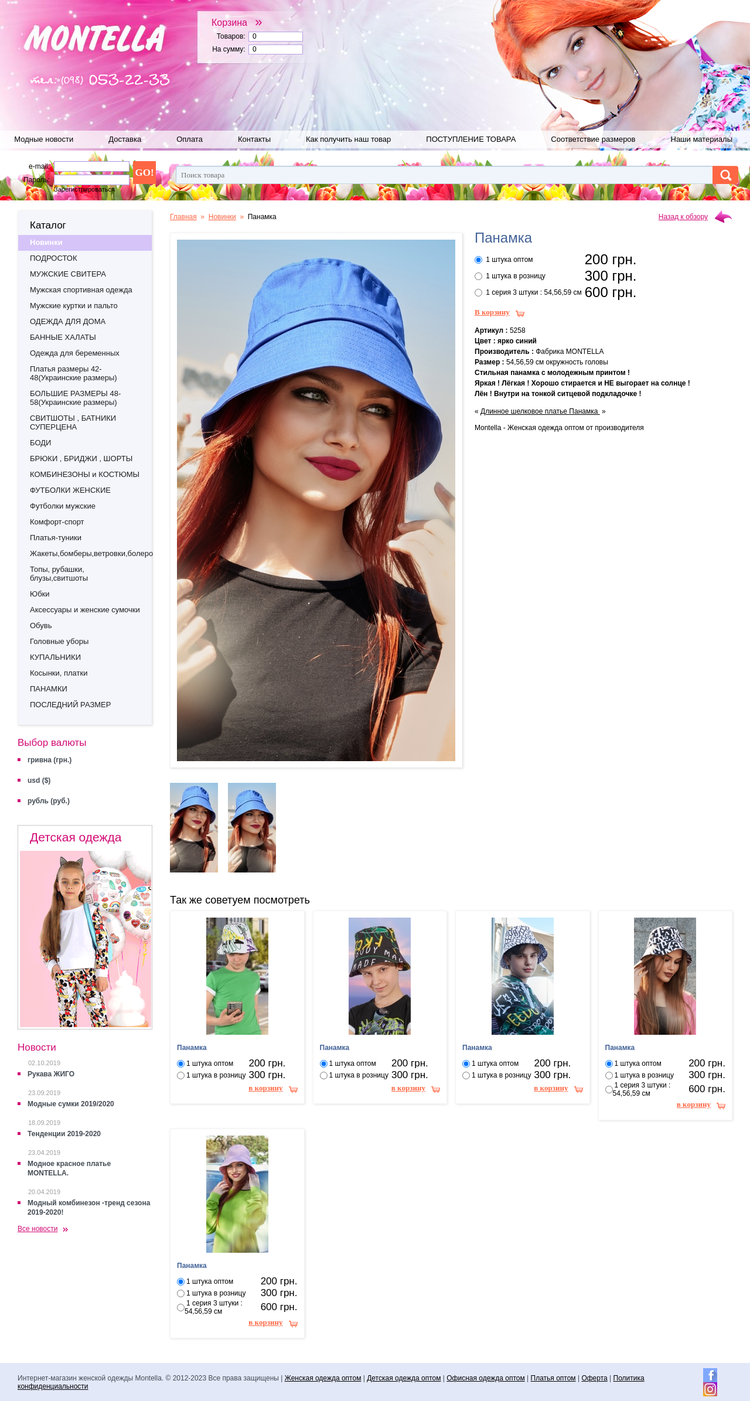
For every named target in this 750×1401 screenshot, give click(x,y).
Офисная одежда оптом (485, 1378)
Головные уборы (59, 641)
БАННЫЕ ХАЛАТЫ (63, 337)
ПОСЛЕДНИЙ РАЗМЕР (70, 704)
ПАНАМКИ (48, 688)
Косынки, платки (58, 673)
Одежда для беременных (75, 353)
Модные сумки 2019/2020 (71, 1104)
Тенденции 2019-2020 (64, 1134)
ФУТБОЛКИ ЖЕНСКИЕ (70, 490)
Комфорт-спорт (57, 521)
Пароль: (36, 180)
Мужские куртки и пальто (74, 305)
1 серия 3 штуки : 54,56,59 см (533, 292)
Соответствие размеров (593, 139)
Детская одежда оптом (404, 1378)
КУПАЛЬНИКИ (55, 657)
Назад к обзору (683, 217)
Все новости (37, 1229)
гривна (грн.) (49, 760)
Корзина (237, 22)
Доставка (124, 139)
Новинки (46, 242)
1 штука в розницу (515, 276)
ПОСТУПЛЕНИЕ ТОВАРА (471, 139)
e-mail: (39, 166)
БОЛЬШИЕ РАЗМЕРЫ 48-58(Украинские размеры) (75, 398)
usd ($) (39, 780)
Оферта (594, 1378)
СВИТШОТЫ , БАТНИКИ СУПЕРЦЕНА (73, 422)
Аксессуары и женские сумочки (85, 609)
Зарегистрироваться (84, 189)
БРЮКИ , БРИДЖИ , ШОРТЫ (81, 458)
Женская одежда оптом (323, 1378)
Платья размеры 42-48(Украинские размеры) (73, 373)
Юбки (40, 593)
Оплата (189, 139)
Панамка (584, 411)
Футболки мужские (63, 506)
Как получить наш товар (348, 139)
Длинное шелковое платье (524, 411)
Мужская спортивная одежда (81, 289)
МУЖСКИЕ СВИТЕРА (68, 274)
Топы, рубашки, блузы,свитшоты (59, 573)
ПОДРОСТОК (53, 258)
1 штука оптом (509, 259)
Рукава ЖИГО (51, 1074)
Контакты (254, 139)
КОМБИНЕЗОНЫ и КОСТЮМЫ (84, 474)
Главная (183, 217)
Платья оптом (553, 1378)
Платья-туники (55, 537)
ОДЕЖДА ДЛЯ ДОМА (67, 321)
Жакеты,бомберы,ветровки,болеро (91, 553)
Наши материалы (702, 139)
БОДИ (40, 442)
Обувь (41, 625)
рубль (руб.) (49, 801)
